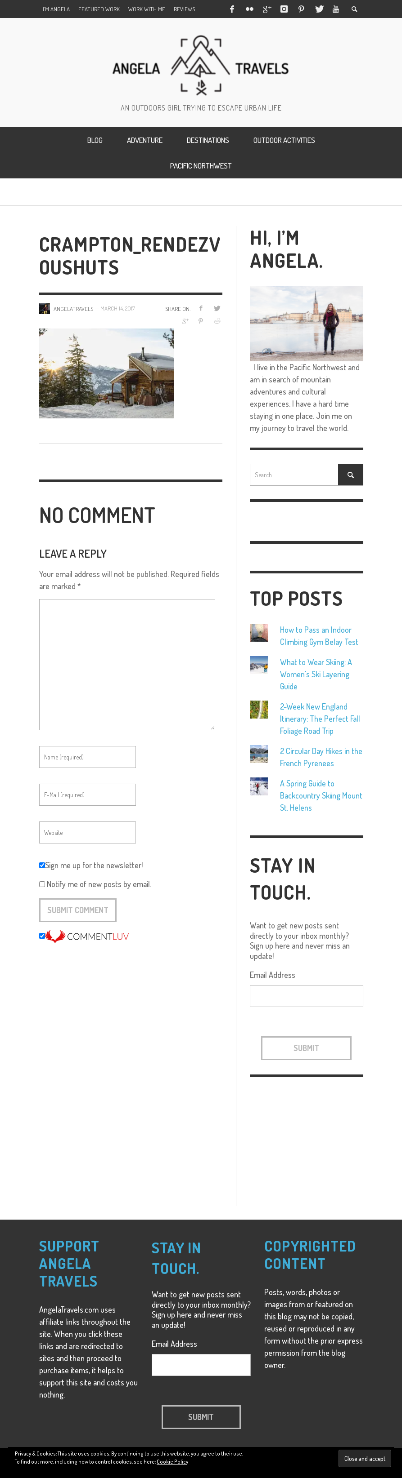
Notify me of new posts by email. (99, 884)
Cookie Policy (172, 1461)
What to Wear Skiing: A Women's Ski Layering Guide (316, 674)
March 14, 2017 (117, 308)
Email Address (272, 975)
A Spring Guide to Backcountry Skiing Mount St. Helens (321, 795)
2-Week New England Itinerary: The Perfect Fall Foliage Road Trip (320, 718)
